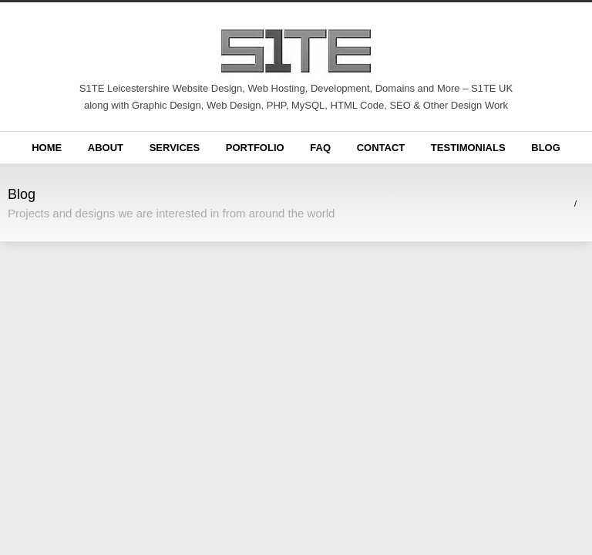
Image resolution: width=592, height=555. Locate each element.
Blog (545, 147)
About (105, 147)
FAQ (320, 147)
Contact (381, 147)
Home (47, 147)
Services (175, 147)
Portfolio (255, 147)
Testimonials (468, 147)
